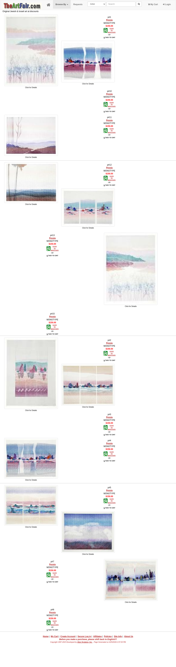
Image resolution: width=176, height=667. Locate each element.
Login (167, 4)
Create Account (67, 636)
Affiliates (97, 636)
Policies (108, 636)
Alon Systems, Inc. (84, 642)
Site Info (118, 636)
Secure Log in (84, 636)
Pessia (109, 20)
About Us (128, 636)
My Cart (153, 4)
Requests (77, 4)
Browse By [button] (62, 4)
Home (45, 636)
